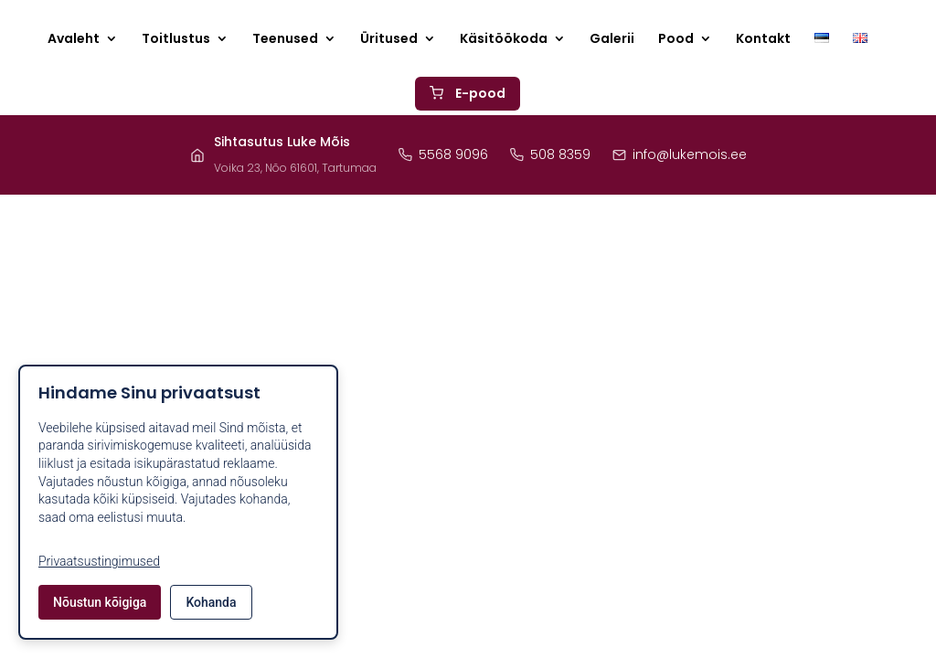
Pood (676, 40)
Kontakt (763, 40)
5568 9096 (443, 154)
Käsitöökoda (504, 40)
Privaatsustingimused (99, 561)
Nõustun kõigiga (99, 602)
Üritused (389, 40)
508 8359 (550, 154)
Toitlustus (176, 40)
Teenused (285, 40)
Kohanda (211, 602)
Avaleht (74, 40)
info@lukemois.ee (679, 154)
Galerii (612, 40)
